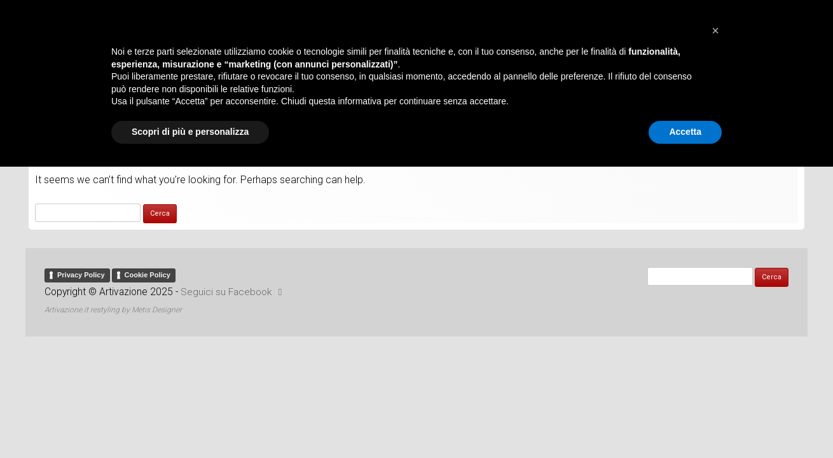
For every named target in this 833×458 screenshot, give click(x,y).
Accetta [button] (685, 423)
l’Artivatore (348, 85)
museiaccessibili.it (438, 85)
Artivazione (416, 28)
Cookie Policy (147, 268)
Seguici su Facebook (234, 285)
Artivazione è (270, 85)
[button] (715, 322)
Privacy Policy (81, 268)
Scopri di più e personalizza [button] (190, 423)
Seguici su (535, 85)
